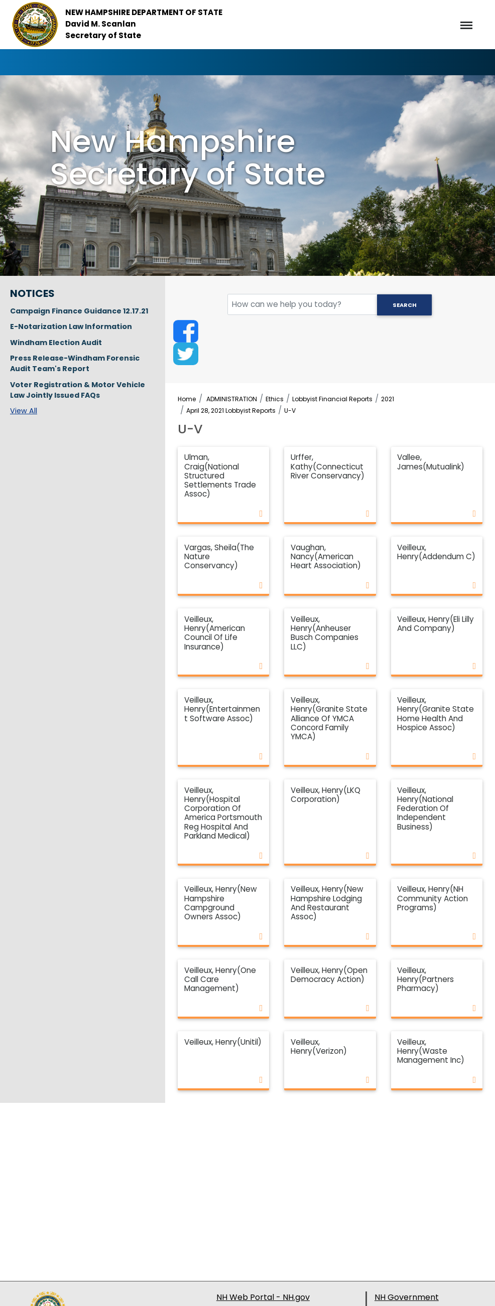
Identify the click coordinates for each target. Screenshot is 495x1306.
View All (23, 411)
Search (405, 305)
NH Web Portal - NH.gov (263, 1297)
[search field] (329, 304)
